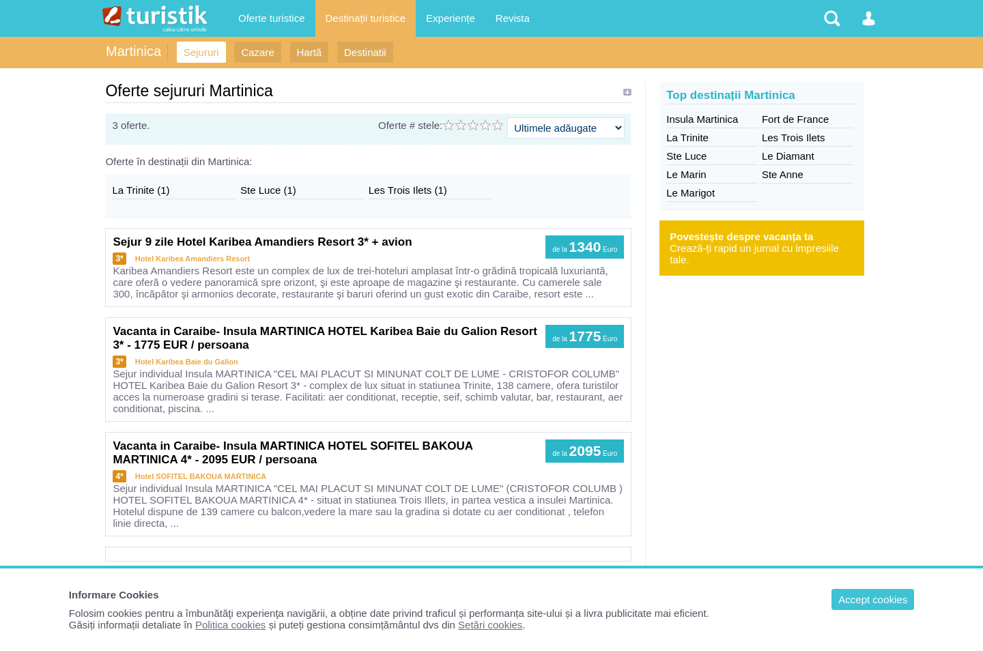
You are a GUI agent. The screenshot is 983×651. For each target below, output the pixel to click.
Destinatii (365, 52)
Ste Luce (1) (268, 190)
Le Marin (686, 174)
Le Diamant (788, 156)
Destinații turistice (366, 18)
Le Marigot (690, 193)
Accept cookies (872, 599)
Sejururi (201, 52)
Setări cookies (490, 625)
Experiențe (450, 18)
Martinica (133, 51)
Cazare (257, 52)
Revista (513, 18)
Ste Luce (686, 156)
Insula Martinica (702, 119)
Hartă (309, 52)
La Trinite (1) (140, 190)
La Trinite (687, 137)
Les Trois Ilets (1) (408, 190)
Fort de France (795, 119)
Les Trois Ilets (793, 137)
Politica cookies (230, 625)
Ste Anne (782, 174)
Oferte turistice (271, 18)
